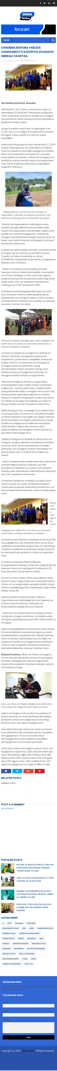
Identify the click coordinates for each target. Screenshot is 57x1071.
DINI (24, 929)
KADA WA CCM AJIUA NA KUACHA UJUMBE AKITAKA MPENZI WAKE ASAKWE (33, 907)
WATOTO (29, 964)
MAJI (41, 939)
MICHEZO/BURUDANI (36, 949)
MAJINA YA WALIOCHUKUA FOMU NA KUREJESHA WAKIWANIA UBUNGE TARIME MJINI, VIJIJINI (35, 868)
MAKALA (6, 944)
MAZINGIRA (19, 949)
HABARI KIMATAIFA (45, 929)
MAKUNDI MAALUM (20, 944)
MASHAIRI (6, 949)
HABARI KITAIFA (30, 61)
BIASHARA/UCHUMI (11, 929)
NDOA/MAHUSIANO (11, 959)
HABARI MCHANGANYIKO (29, 934)
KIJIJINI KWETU (9, 939)
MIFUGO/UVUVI (9, 954)
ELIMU (31, 929)
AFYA (9, 924)
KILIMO (21, 939)
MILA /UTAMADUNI (26, 954)
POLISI (24, 959)
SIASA (33, 959)
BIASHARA (31, 924)
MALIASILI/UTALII (38, 944)
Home (6, 40)
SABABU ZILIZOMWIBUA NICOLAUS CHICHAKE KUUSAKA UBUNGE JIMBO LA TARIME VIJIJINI (34, 894)
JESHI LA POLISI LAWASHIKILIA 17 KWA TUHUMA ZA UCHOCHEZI (35, 880)
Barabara (19, 924)
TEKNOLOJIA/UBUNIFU (12, 964)
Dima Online (28, 1051)
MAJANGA (31, 939)
